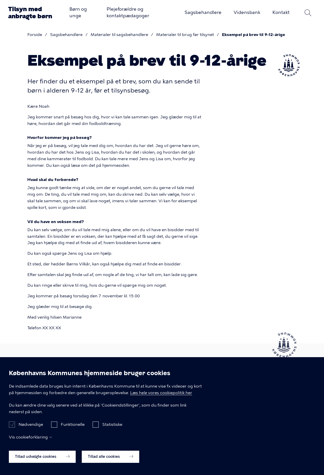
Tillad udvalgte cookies (42, 462)
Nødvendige (30, 429)
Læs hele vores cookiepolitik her (161, 398)
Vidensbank (247, 12)
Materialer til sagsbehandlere (119, 34)
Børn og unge (78, 12)
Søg (308, 13)
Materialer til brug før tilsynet (185, 34)
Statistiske (112, 429)
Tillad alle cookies (110, 462)
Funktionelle (73, 429)
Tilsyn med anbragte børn (30, 12)
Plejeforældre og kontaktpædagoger (128, 12)
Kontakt (281, 12)
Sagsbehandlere (203, 12)
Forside (34, 34)
